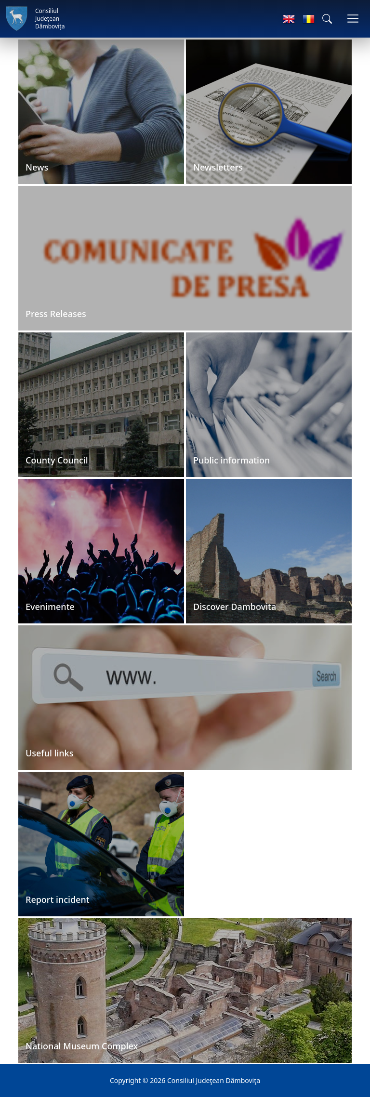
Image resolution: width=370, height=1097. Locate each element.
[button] (327, 19)
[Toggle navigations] (353, 18)
